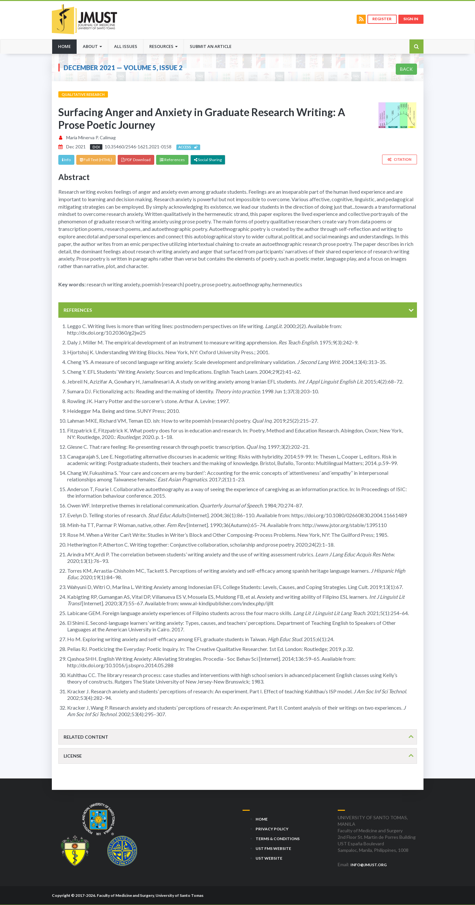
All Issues (125, 46)
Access (188, 147)
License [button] (73, 756)
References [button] (78, 310)
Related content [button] (86, 737)
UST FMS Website (273, 848)
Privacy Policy (272, 828)
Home (67, 46)
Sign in (410, 19)
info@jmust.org (368, 864)
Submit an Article (210, 46)
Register (381, 19)
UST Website (269, 858)
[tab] (237, 310)
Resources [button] (163, 46)
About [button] (92, 46)
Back (406, 69)
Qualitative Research (83, 94)
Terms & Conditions (278, 838)
